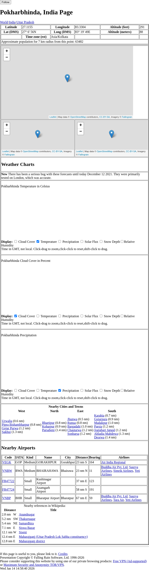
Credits (62, 554)
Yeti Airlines (133, 500)
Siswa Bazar (27, 527)
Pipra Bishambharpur (15, 424)
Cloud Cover (26, 241)
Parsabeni (48, 430)
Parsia (98, 426)
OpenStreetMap (78, 117)
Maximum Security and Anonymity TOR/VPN (33, 565)
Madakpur (100, 422)
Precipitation (70, 241)
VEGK (6, 462)
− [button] (6, 58)
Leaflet (53, 117)
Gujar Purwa (10, 428)
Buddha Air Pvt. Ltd (114, 467)
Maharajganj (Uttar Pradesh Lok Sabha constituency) (53, 536)
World (4, 22)
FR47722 (8, 481)
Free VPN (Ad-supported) (130, 561)
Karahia (99, 415)
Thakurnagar (27, 519)
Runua (71, 422)
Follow (5, 2)
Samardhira (26, 523)
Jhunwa (72, 419)
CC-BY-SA (104, 117)
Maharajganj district (32, 541)
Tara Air (118, 500)
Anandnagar (27, 514)
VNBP (6, 498)
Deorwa (99, 437)
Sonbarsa (73, 433)
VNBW (7, 470)
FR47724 (8, 489)
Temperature (49, 241)
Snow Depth (112, 241)
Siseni (23, 532)
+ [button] (6, 51)
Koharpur (48, 426)
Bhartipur (48, 422)
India (12, 22)
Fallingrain (127, 117)
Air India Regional (113, 462)
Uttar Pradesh (25, 22)
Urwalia (7, 421)
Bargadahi (74, 426)
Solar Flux (91, 241)
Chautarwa (74, 430)
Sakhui (6, 432)
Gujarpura (100, 419)
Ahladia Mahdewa (106, 433)
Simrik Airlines (123, 470)
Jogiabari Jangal (104, 430)
